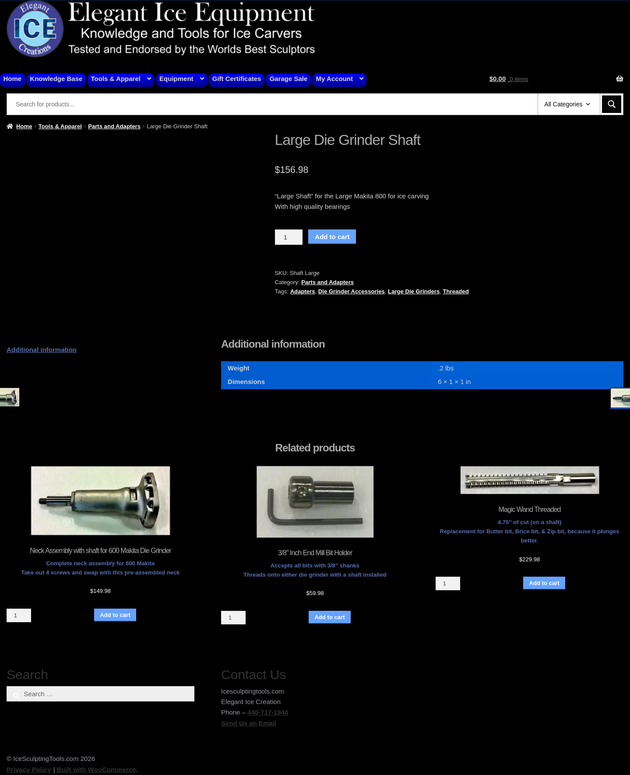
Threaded (456, 291)
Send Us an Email (248, 723)
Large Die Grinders (414, 291)
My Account (334, 78)
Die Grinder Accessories (351, 291)
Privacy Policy (29, 769)
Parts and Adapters (114, 126)
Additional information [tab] (42, 349)
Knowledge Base (56, 78)
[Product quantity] (289, 237)
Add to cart (332, 236)
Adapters (302, 291)
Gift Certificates (236, 78)
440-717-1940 (267, 712)
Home (13, 78)
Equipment (176, 78)
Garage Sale (289, 78)
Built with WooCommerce (96, 769)
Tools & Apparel (116, 78)
